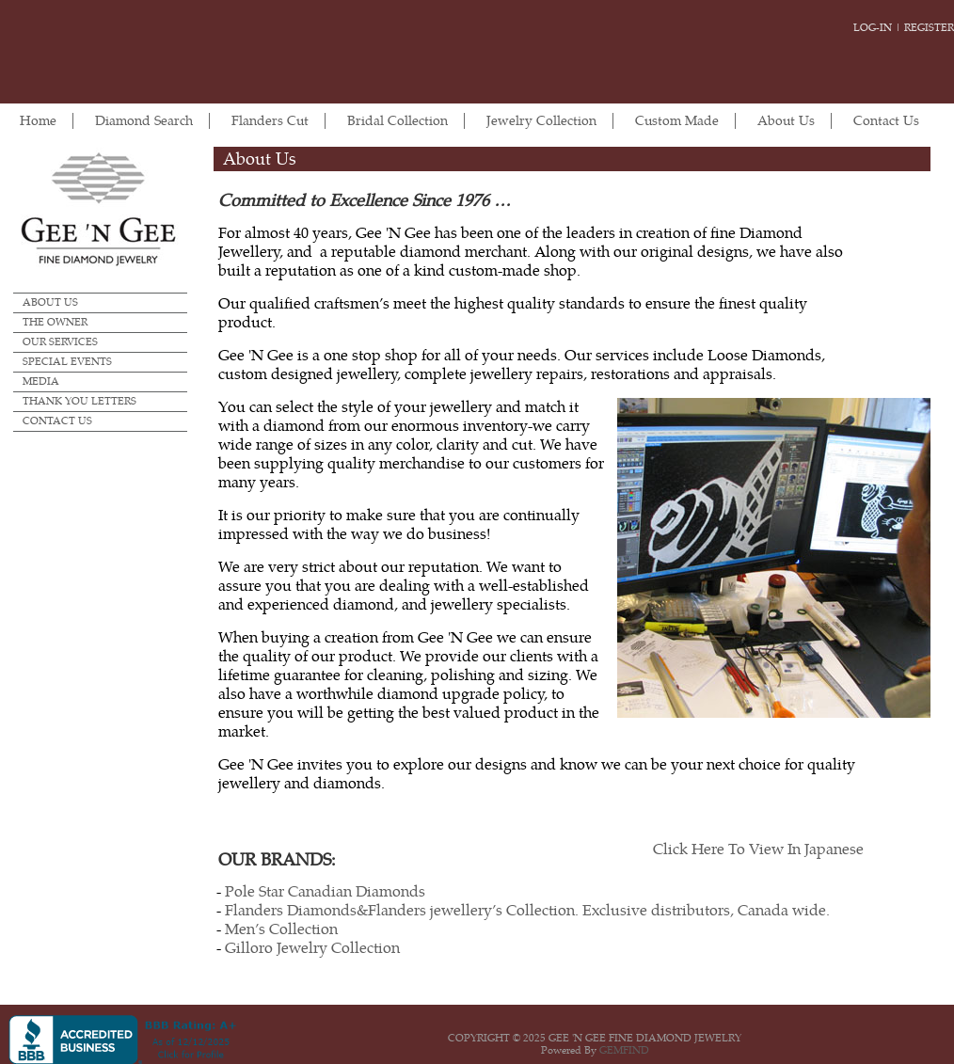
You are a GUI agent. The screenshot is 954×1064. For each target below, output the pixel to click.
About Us (786, 121)
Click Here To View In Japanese (758, 849)
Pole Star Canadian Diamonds (325, 891)
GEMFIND (624, 1050)
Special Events (67, 362)
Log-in (872, 28)
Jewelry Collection (541, 121)
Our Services (60, 342)
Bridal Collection (397, 121)
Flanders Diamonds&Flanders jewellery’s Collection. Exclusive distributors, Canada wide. (527, 910)
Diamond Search (144, 121)
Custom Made (677, 121)
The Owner (55, 322)
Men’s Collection (281, 929)
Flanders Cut (270, 121)
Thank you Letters (79, 401)
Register (929, 28)
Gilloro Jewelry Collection (312, 948)
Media (41, 381)
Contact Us (886, 121)
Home (38, 121)
